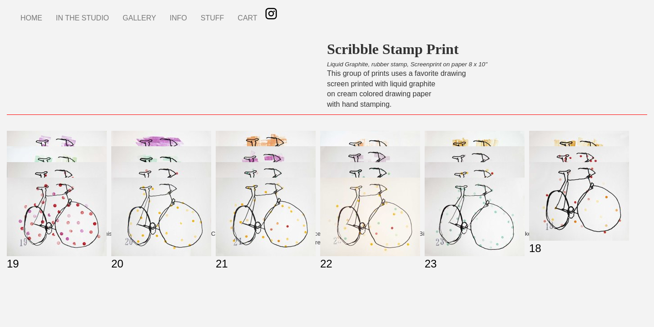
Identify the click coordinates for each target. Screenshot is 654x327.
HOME (31, 18)
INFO (178, 18)
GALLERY (139, 18)
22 (326, 264)
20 (117, 264)
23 (431, 264)
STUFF (212, 18)
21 (222, 264)
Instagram (271, 13)
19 (13, 264)
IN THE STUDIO (82, 18)
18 (535, 248)
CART (247, 18)
